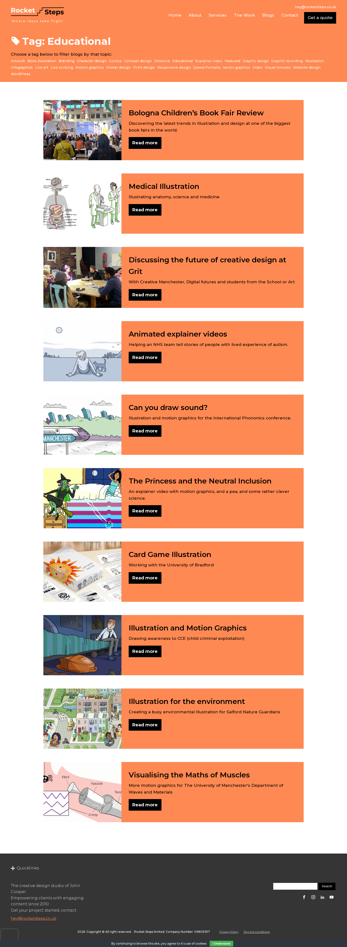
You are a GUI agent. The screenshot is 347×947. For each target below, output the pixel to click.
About (195, 15)
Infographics (22, 67)
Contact (289, 15)
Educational (182, 61)
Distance (162, 61)
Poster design (118, 67)
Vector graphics (236, 67)
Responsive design (174, 67)
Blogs (268, 15)
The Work (244, 15)
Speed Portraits (206, 67)
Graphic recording (287, 61)
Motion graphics (89, 67)
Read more (145, 143)
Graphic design (256, 61)
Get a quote (320, 17)
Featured (232, 61)
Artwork (18, 61)
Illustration (314, 61)
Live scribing (62, 67)
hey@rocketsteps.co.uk (33, 918)
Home (174, 15)
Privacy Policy (229, 932)
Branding (66, 61)
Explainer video (208, 61)
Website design (306, 67)
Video (257, 67)
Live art (41, 67)
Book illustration (41, 61)
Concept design (138, 61)
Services (218, 15)
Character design (92, 61)
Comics (115, 61)
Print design (144, 67)
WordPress (20, 74)
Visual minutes (278, 67)
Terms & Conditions (256, 932)
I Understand (221, 943)
